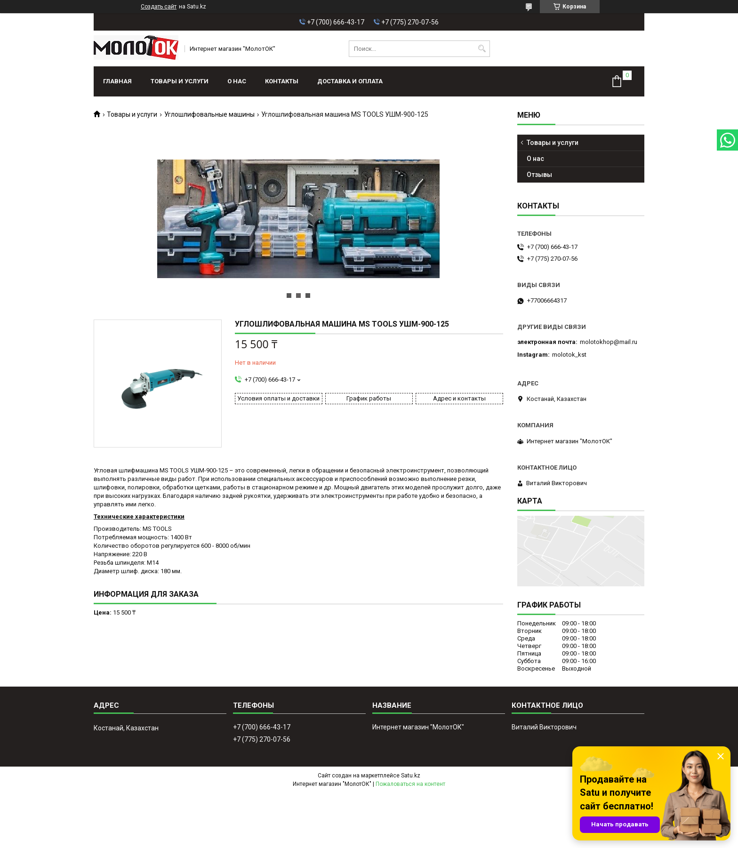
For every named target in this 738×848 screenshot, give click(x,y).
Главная (117, 81)
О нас (236, 81)
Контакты (281, 81)
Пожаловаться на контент (410, 784)
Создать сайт (158, 6)
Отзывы (539, 174)
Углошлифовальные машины (209, 114)
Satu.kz (410, 775)
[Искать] (481, 48)
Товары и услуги (180, 81)
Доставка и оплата (350, 81)
